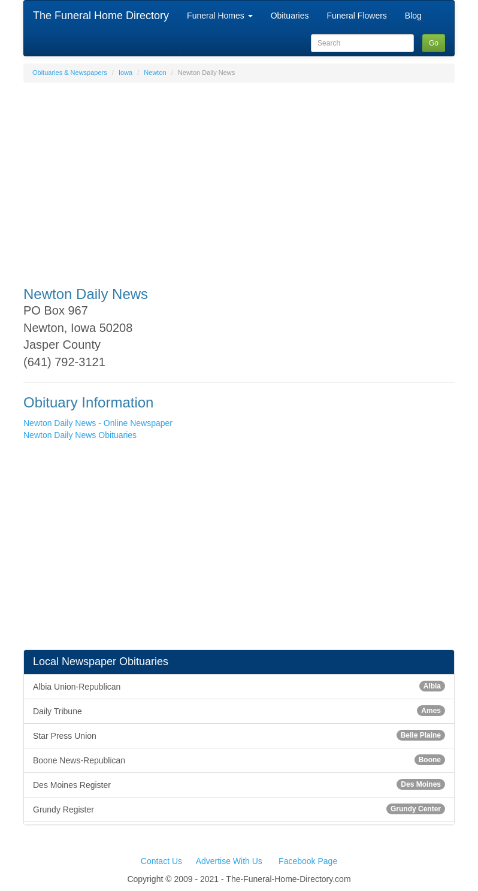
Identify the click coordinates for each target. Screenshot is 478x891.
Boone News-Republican (239, 759)
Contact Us (161, 861)
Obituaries (290, 15)
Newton (155, 72)
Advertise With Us (229, 861)
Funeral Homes (220, 15)
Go (433, 43)
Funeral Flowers (356, 15)
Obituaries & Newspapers (69, 72)
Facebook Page (308, 861)
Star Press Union (239, 735)
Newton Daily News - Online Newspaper (98, 423)
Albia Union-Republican (239, 686)
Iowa (125, 72)
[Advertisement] (239, 178)
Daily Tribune (239, 710)
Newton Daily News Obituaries (80, 435)
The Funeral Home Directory (101, 16)
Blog (413, 15)
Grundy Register (239, 809)
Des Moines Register (239, 784)
